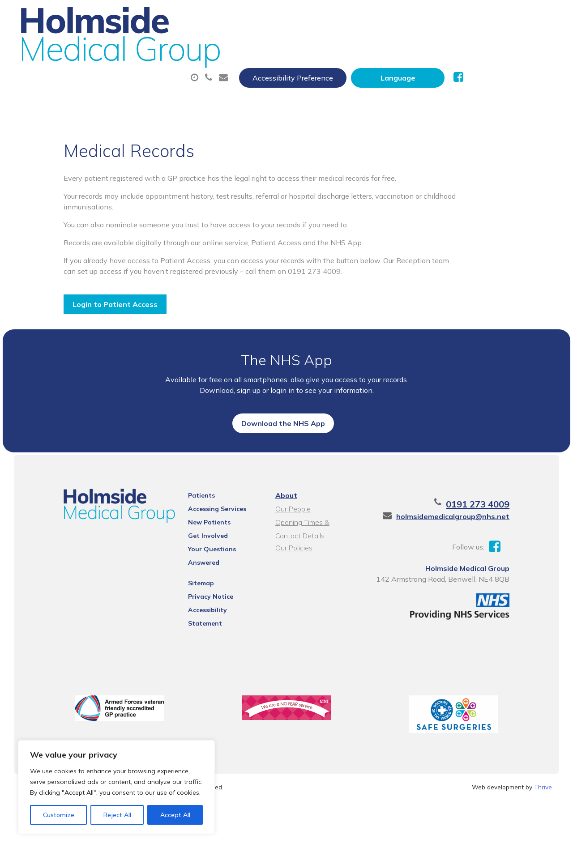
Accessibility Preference (381, 16)
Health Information (244, 75)
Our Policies (292, 603)
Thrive (543, 838)
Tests (460, 44)
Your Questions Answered (218, 605)
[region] (116, 787)
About (140, 44)
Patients (191, 551)
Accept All (175, 815)
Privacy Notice (200, 640)
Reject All (117, 815)
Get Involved (198, 591)
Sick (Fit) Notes (391, 44)
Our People (291, 564)
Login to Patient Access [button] (93, 300)
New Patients (147, 75)
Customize (58, 815)
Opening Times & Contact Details (314, 578)
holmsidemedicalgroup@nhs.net (474, 571)
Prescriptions (308, 44)
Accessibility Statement (215, 654)
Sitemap (191, 627)
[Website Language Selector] (486, 16)
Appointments (221, 44)
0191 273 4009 (499, 559)
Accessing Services (207, 564)
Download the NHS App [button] (283, 460)
